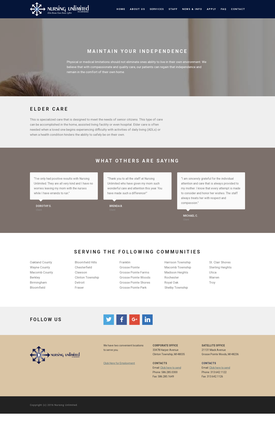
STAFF (173, 9)
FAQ (223, 9)
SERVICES (157, 9)
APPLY (211, 9)
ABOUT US (137, 9)
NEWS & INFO (192, 9)
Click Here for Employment (119, 363)
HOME (121, 9)
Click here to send (170, 367)
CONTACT (238, 9)
